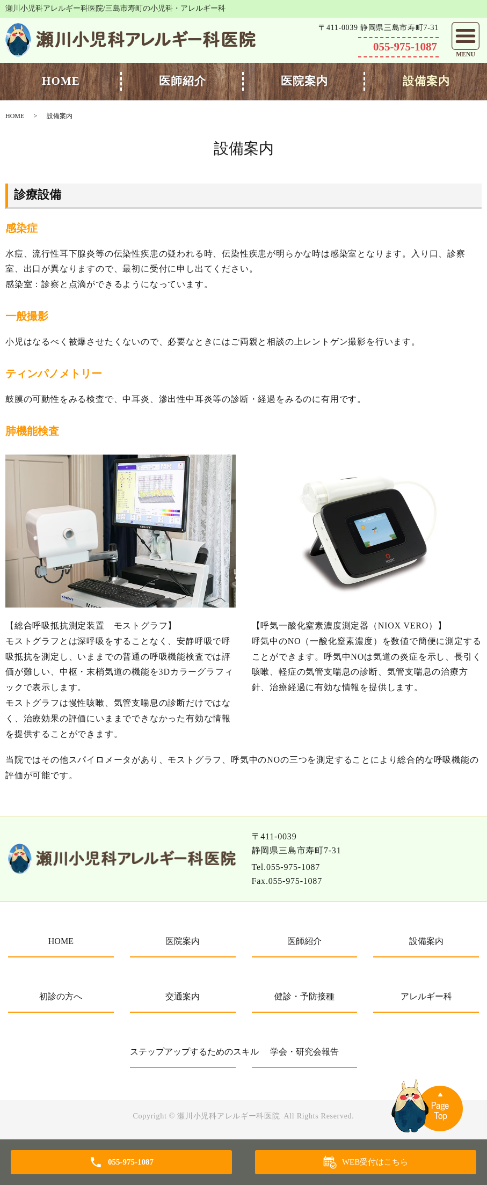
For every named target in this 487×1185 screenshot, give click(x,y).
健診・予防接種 (304, 996)
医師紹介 (182, 81)
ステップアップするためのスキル (183, 1051)
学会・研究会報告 (304, 1051)
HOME (61, 81)
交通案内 (182, 996)
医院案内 (304, 81)
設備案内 (426, 81)
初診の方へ (60, 996)
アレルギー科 (426, 996)
